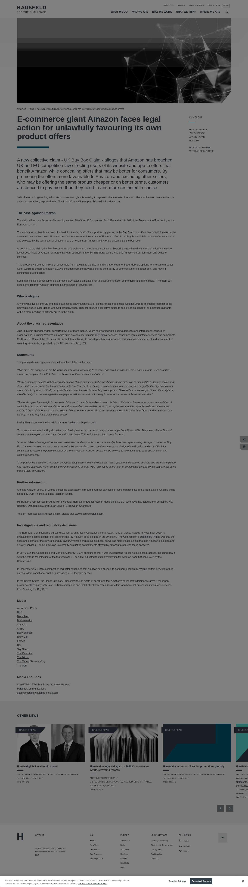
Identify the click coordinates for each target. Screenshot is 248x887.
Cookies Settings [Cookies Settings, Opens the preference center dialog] (177, 884)
